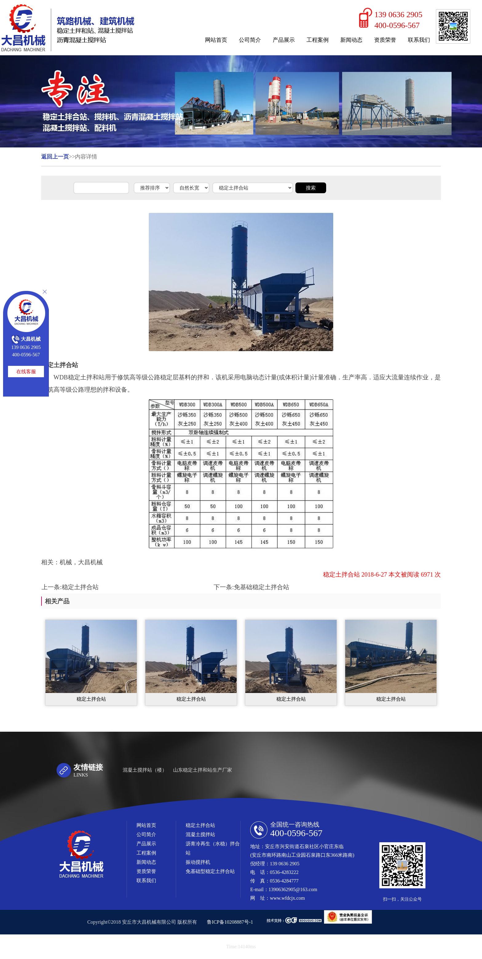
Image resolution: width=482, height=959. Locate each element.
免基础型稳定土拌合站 (210, 871)
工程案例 (317, 40)
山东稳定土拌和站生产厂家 (202, 770)
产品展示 (284, 40)
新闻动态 (351, 40)
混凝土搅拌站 (200, 834)
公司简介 (250, 40)
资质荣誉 (385, 40)
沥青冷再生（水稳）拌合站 (213, 848)
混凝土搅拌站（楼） (145, 770)
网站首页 (216, 40)
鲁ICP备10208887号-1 (230, 922)
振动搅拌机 (198, 862)
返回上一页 (55, 157)
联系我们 (419, 40)
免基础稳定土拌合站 (261, 587)
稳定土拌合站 (80, 587)
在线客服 (26, 371)
